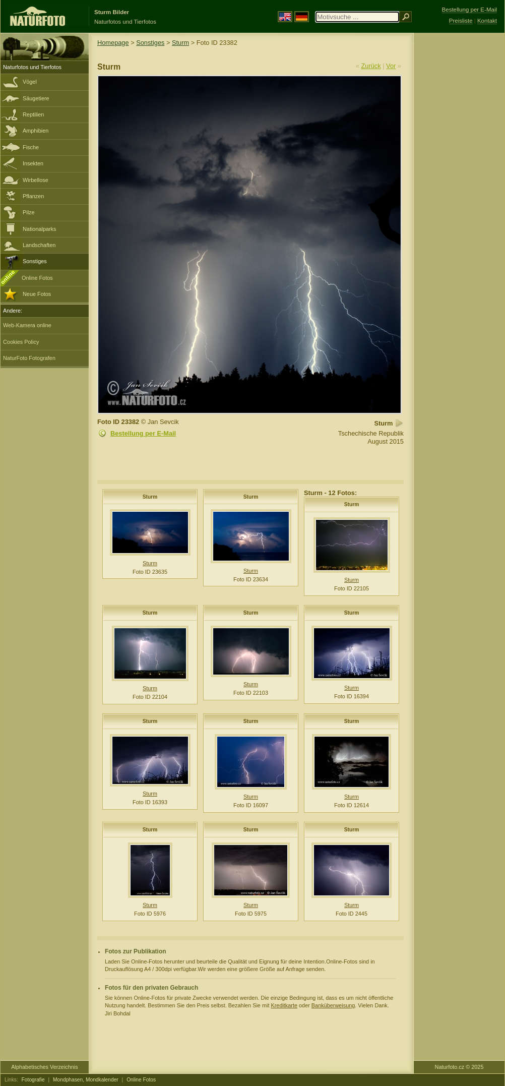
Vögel (30, 82)
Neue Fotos (37, 294)
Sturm (180, 42)
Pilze (29, 212)
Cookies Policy (21, 342)
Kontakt (487, 21)
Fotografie (33, 1079)
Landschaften (39, 245)
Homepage (113, 42)
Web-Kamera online (27, 325)
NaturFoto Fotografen (29, 358)
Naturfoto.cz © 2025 (459, 1067)
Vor (391, 66)
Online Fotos (37, 278)
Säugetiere (36, 98)
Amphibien (35, 131)
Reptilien (33, 114)
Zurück (371, 66)
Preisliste (461, 21)
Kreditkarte (284, 1005)
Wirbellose (35, 180)
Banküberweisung (333, 1005)
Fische (31, 147)
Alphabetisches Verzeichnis (44, 1067)
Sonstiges (35, 261)
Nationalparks (39, 229)
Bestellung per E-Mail (143, 433)
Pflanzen (33, 196)
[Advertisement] (459, 194)
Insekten (33, 163)
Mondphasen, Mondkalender (85, 1079)
